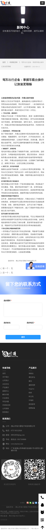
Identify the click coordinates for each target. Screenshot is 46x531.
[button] (42, 3)
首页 (4, 62)
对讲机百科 (14, 62)
